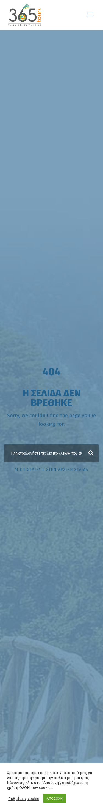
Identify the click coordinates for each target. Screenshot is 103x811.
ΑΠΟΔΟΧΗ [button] (55, 798)
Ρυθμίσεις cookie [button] (23, 798)
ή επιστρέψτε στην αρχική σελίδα (51, 469)
